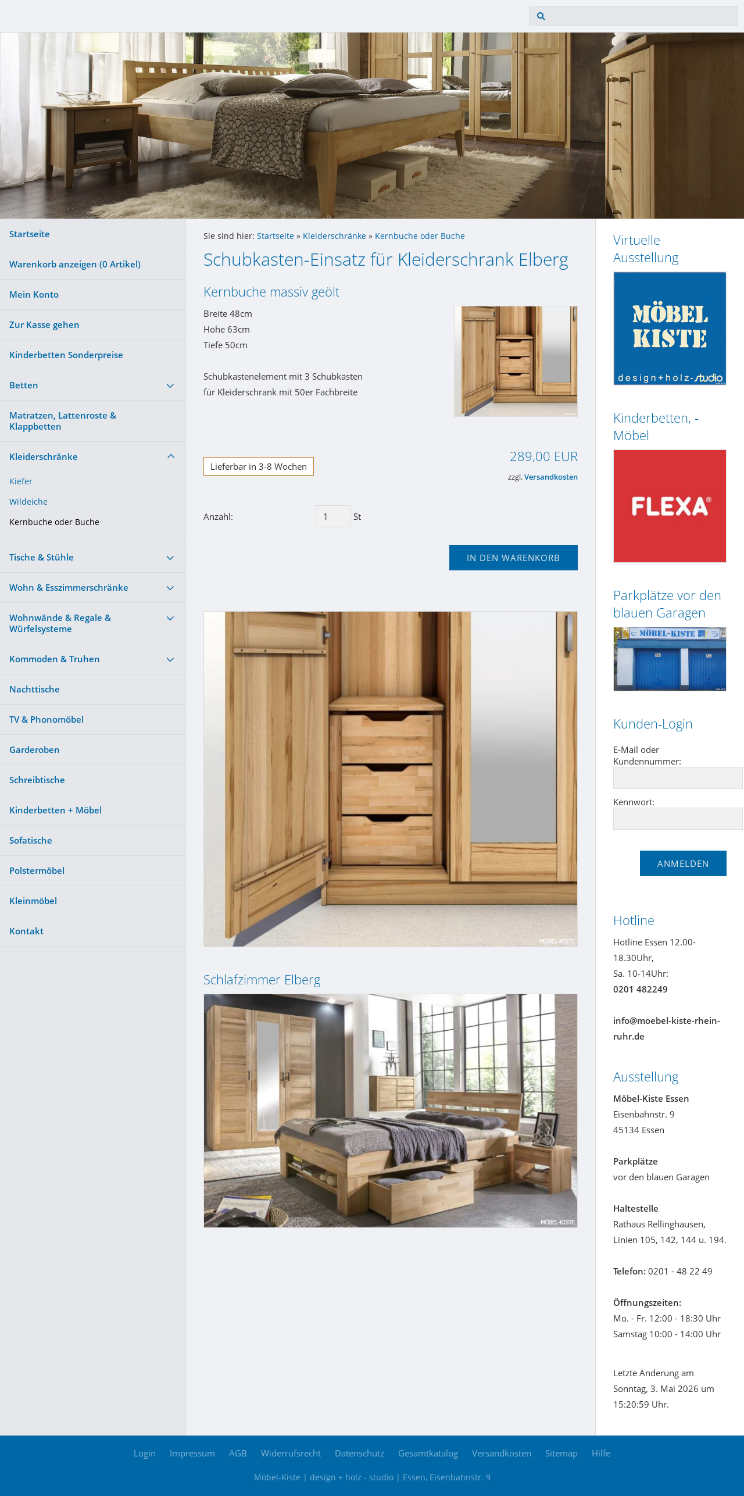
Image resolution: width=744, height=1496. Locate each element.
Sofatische (30, 840)
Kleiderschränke (43, 456)
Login (145, 1453)
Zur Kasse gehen (44, 324)
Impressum (192, 1453)
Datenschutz (359, 1453)
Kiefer (21, 481)
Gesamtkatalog (428, 1453)
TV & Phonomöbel (46, 719)
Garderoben (34, 749)
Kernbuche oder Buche (54, 522)
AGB (238, 1453)
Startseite (29, 234)
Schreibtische (37, 780)
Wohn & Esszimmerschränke (68, 587)
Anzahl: (218, 516)
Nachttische (34, 689)
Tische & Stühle (41, 557)
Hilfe (601, 1453)
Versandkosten (551, 477)
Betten (23, 385)
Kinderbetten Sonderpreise (66, 354)
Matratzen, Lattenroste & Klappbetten (62, 420)
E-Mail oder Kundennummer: (647, 755)
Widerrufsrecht (291, 1453)
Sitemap (561, 1453)
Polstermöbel (37, 870)
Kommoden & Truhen (54, 659)
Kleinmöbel (33, 900)
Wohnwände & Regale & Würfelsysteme (60, 623)
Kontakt (26, 931)
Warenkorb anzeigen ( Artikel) (75, 264)
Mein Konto (34, 294)
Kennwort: (633, 802)
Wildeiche (28, 502)
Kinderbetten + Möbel (55, 810)
